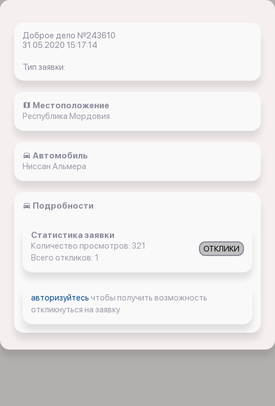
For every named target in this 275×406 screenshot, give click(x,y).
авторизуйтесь (61, 298)
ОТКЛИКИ (221, 248)
